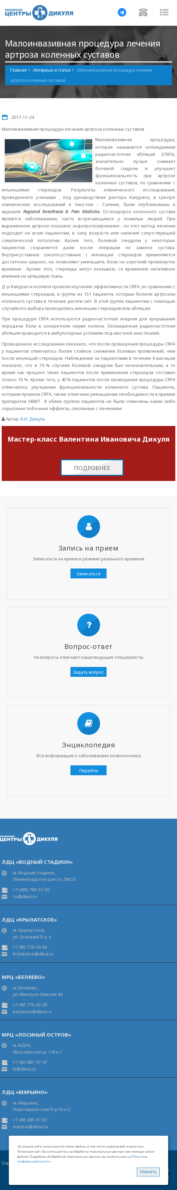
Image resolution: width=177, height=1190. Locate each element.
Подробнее (92, 468)
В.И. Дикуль (32, 419)
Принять (148, 1171)
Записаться (88, 574)
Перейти (88, 770)
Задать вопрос (88, 672)
